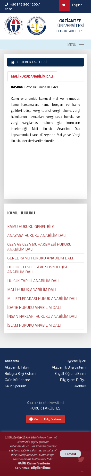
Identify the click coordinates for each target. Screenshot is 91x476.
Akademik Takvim (18, 367)
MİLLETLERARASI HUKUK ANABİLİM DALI (42, 298)
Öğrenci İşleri (76, 361)
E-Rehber (79, 386)
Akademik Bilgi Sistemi (69, 367)
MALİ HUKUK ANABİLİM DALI (32, 76)
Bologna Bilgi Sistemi (20, 373)
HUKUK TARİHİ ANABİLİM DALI (33, 281)
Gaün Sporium (15, 386)
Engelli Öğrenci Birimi (70, 373)
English (77, 4)
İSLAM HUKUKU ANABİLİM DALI (34, 325)
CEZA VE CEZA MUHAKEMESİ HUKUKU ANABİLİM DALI (39, 246)
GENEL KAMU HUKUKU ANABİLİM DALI (40, 258)
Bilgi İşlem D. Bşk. (73, 380)
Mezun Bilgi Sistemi (45, 419)
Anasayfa (12, 361)
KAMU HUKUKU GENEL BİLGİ (31, 226)
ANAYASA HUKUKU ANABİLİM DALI (36, 235)
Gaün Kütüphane (17, 380)
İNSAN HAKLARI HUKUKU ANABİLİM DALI (42, 316)
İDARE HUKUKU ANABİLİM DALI (34, 307)
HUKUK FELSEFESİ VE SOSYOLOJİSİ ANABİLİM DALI (37, 269)
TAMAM (70, 453)
